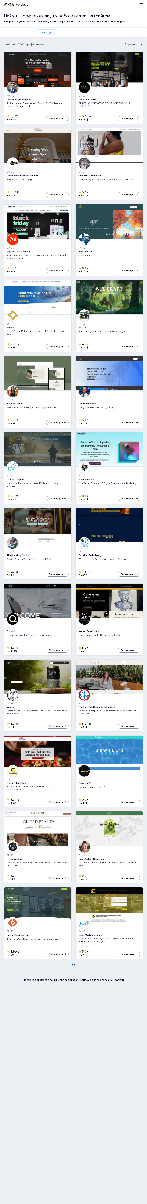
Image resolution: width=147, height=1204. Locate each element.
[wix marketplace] (16, 4)
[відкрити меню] (141, 4)
